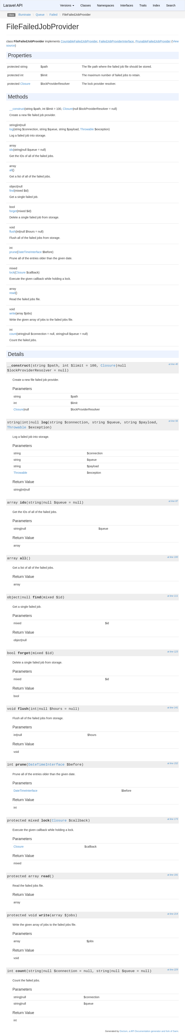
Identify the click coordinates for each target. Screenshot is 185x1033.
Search (170, 5)
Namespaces (105, 5)
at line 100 (172, 557)
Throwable (87, 129)
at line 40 (173, 364)
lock (12, 272)
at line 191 (172, 874)
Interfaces (126, 5)
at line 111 (172, 596)
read (12, 293)
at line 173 (172, 819)
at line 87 (173, 501)
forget (13, 211)
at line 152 (172, 763)
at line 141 (172, 707)
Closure (25, 83)
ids (11, 149)
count (12, 333)
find (11, 190)
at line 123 (172, 651)
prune (13, 252)
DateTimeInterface (30, 252)
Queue (40, 14)
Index (156, 5)
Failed (54, 14)
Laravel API (12, 5)
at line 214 (172, 914)
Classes (85, 5)
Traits (142, 5)
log (11, 129)
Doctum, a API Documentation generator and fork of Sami (149, 1031)
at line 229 (172, 969)
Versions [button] (67, 5)
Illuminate (24, 14)
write (12, 313)
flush (12, 231)
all (10, 170)
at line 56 (173, 421)
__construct (16, 108)
